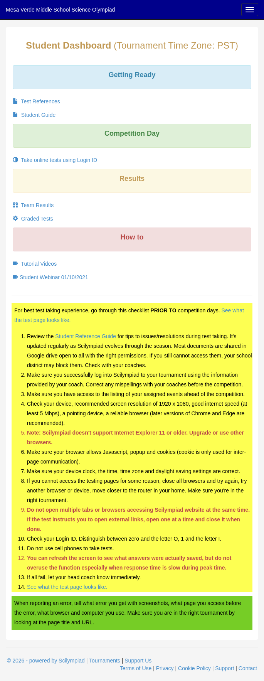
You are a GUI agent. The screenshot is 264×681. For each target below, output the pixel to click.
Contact (248, 668)
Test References (36, 101)
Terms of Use (135, 668)
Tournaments (104, 660)
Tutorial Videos (35, 264)
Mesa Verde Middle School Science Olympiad (60, 10)
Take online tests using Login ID (55, 160)
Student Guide (34, 115)
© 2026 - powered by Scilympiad (46, 660)
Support (224, 668)
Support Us (137, 660)
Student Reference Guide (85, 336)
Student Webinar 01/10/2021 (50, 277)
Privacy (165, 668)
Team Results (33, 205)
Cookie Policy (194, 668)
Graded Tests (33, 219)
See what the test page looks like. (67, 587)
